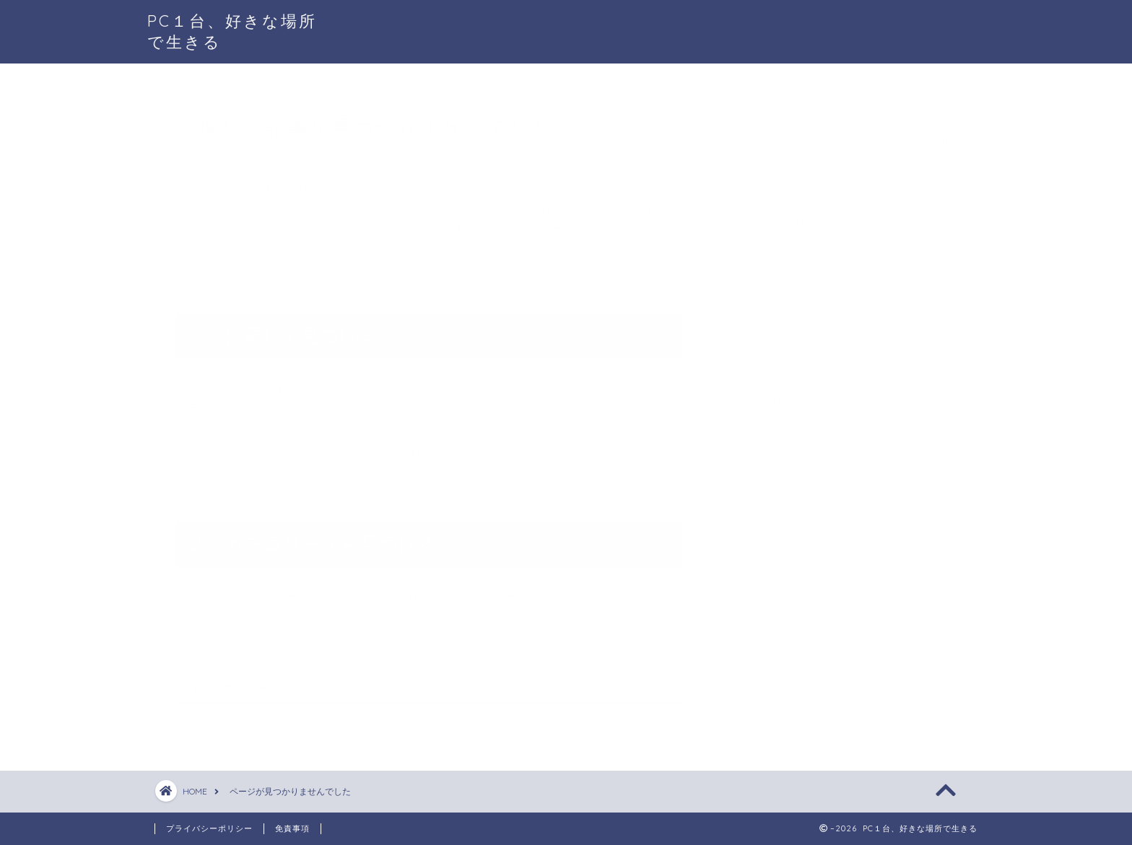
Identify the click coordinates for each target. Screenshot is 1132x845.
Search (766, 115)
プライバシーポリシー (209, 828)
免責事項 (292, 828)
